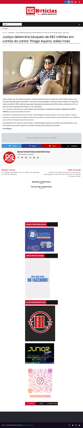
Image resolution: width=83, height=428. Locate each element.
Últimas (30, 403)
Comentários (52, 404)
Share (32, 146)
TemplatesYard (28, 425)
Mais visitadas (42, 404)
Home (4, 32)
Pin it (52, 146)
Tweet (13, 146)
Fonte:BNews (7, 129)
